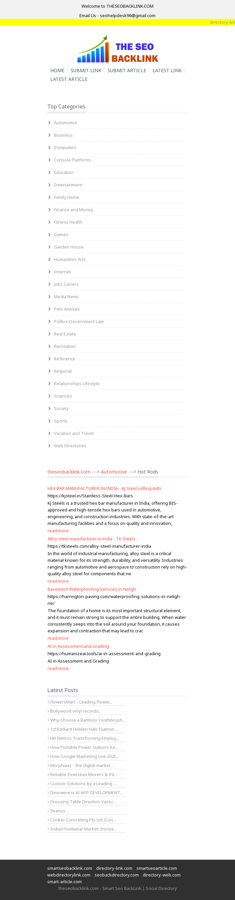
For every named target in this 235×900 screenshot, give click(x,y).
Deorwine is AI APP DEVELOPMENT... (85, 793)
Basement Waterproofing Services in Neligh (92, 589)
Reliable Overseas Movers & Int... (82, 774)
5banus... (58, 811)
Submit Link (86, 70)
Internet (62, 272)
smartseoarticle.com (156, 868)
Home (57, 70)
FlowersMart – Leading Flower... (80, 702)
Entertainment (68, 185)
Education (64, 172)
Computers (65, 147)
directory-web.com (162, 875)
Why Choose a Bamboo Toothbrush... (86, 720)
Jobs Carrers (66, 284)
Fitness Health (68, 222)
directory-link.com (114, 868)
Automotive (65, 123)
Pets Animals (67, 309)
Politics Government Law (79, 321)
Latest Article (68, 79)
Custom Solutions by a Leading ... (82, 783)
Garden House (69, 247)
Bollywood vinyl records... (75, 711)
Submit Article (127, 70)
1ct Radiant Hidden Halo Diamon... (82, 729)
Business (63, 135)
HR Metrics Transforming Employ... (83, 738)
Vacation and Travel (74, 433)
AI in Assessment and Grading (78, 646)
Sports (60, 421)
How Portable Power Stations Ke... (83, 747)
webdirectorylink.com (69, 875)
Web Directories (70, 446)
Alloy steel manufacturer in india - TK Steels (91, 539)
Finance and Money (73, 210)
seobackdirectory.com (117, 875)
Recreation (65, 346)
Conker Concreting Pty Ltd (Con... (82, 820)
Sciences (63, 396)
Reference (64, 359)
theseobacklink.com (69, 471)
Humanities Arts (70, 259)
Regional (63, 371)
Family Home (66, 197)
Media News (66, 297)
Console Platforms (72, 160)
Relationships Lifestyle (77, 383)
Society (61, 408)
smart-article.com (64, 882)
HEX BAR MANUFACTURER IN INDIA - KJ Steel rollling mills (105, 488)
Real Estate (65, 334)
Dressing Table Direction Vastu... (82, 802)
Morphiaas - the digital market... (80, 765)
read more (58, 531)
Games (61, 234)
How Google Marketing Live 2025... (83, 756)
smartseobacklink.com (69, 868)
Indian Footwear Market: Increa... (82, 829)
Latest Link (167, 70)
